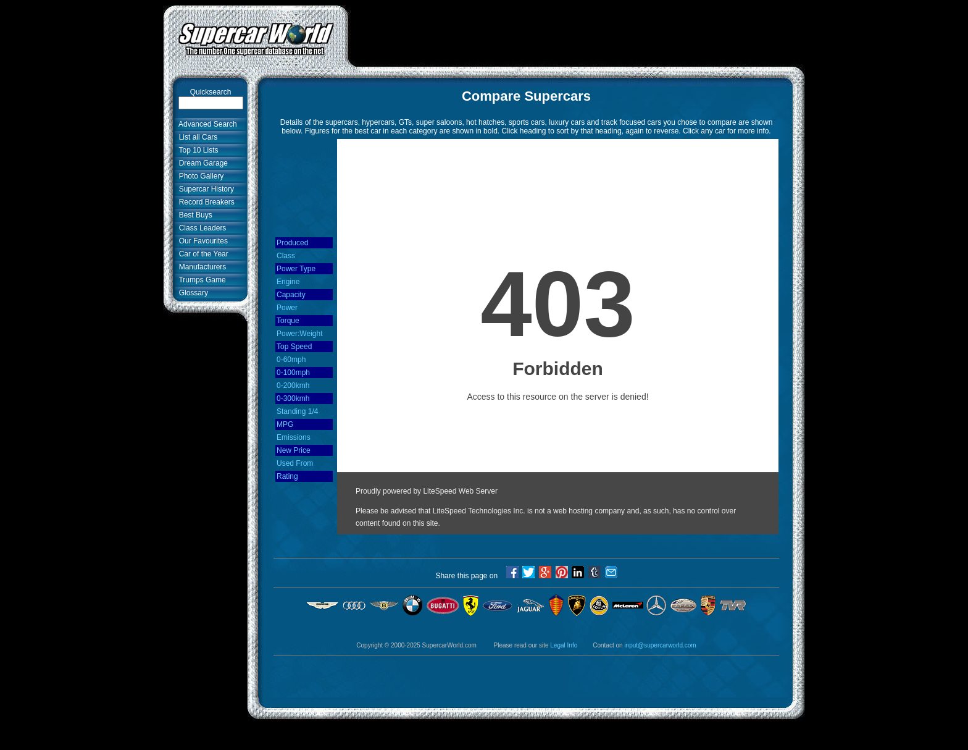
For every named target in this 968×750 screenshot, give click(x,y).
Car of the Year (201, 254)
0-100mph (293, 372)
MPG (285, 424)
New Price (294, 450)
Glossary (191, 293)
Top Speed (294, 346)
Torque (288, 320)
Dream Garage (201, 163)
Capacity (291, 294)
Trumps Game (200, 280)
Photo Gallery (199, 176)
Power (287, 307)
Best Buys (193, 215)
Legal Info (563, 645)
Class (286, 255)
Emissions (294, 437)
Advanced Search (206, 124)
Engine (288, 281)
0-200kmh (293, 385)
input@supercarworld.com (660, 645)
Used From (295, 463)
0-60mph (291, 359)
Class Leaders (200, 228)
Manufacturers (200, 267)
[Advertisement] (576, 33)
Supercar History (204, 189)
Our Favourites (201, 241)
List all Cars (196, 137)
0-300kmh (293, 398)
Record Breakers (205, 202)
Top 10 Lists (197, 150)
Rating (287, 476)
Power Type (296, 268)
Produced (292, 242)
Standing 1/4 (297, 411)
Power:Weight (299, 333)
